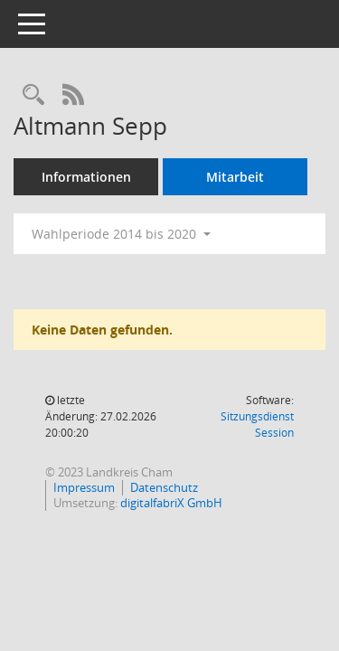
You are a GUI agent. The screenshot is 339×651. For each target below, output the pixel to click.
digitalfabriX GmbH (171, 503)
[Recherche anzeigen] (33, 95)
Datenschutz (164, 487)
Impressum (84, 487)
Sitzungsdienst (257, 424)
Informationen (86, 176)
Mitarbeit (235, 176)
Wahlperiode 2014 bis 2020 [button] (121, 233)
